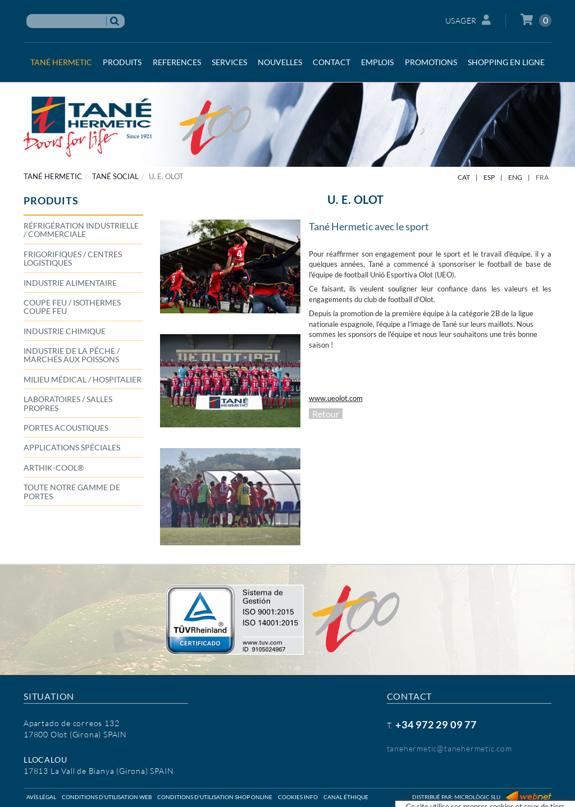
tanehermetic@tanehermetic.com (449, 748)
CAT (464, 177)
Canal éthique (345, 797)
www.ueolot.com (336, 398)
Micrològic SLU (477, 797)
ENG (515, 177)
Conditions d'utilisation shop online (214, 797)
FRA (542, 177)
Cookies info (298, 797)
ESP (489, 177)
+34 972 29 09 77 (436, 724)
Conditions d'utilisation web (107, 797)
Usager (468, 20)
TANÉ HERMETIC (53, 176)
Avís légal (41, 797)
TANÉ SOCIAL (115, 176)
